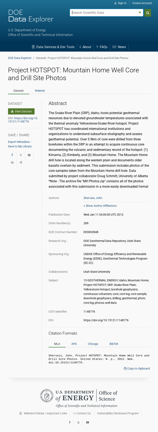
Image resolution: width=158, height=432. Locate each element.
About (85, 47)
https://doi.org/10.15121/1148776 (23, 120)
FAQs (101, 47)
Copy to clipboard (137, 369)
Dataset (19, 90)
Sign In (120, 3)
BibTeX (113, 343)
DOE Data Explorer (19, 58)
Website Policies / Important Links (43, 413)
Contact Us (82, 413)
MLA (57, 343)
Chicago (93, 343)
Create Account (142, 3)
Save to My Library (20, 146)
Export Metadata (20, 141)
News (119, 47)
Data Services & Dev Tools (53, 47)
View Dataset (21, 111)
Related (40, 90)
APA (74, 343)
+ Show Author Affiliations (100, 205)
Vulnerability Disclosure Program (118, 413)
